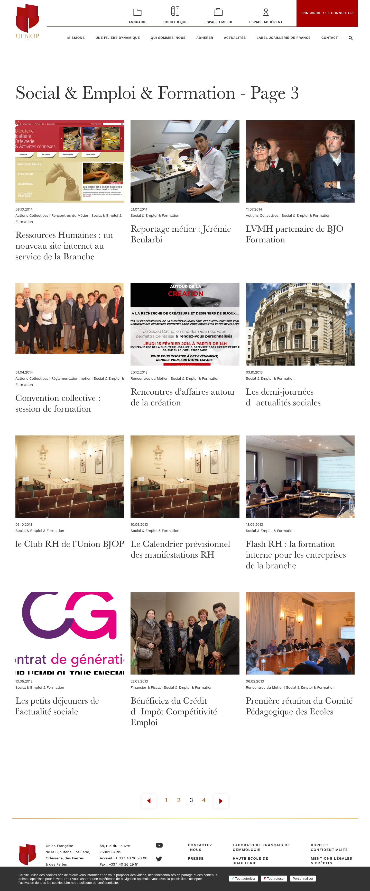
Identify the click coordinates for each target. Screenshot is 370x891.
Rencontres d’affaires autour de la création (183, 397)
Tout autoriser (243, 878)
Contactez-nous (200, 847)
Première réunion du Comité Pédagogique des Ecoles (300, 706)
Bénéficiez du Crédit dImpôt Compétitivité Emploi (174, 711)
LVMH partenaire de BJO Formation (295, 234)
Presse (196, 858)
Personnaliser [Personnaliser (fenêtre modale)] (303, 878)
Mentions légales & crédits (331, 861)
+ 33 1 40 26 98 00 (131, 858)
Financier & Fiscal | (147, 687)
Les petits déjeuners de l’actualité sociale (57, 706)
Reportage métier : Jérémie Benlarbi (181, 234)
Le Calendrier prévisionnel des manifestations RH (181, 549)
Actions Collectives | (33, 215)
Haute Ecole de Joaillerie (250, 861)
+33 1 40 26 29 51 (123, 864)
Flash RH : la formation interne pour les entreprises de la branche (296, 554)
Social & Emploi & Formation (155, 215)
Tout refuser (274, 878)
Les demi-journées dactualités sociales (283, 397)
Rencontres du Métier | (71, 215)
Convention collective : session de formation (58, 403)
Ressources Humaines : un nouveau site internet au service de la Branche (64, 245)
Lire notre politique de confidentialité (91, 883)
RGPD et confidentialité (329, 847)
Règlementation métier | (72, 378)
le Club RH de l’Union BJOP (58, 549)
